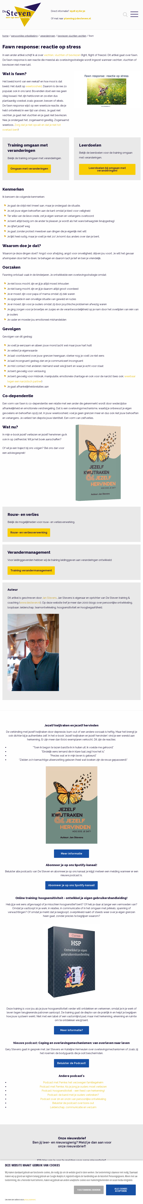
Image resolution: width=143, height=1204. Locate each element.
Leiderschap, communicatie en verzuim (73, 1107)
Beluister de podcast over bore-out (73, 1103)
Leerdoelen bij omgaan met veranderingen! (107, 169)
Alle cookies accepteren (121, 1189)
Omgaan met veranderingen (29, 168)
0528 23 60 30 (77, 11)
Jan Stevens (49, 597)
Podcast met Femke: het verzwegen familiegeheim (73, 1082)
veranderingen (47, 36)
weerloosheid (34, 86)
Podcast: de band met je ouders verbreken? (73, 1094)
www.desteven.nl (30, 602)
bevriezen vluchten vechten (72, 36)
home (5, 36)
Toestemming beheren (88, 1189)
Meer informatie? (71, 1030)
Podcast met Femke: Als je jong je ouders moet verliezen (73, 1086)
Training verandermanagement (31, 570)
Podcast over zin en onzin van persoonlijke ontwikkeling (73, 1099)
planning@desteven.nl (77, 18)
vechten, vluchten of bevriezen (62, 55)
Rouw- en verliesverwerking (28, 532)
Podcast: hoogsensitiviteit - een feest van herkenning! (73, 1090)
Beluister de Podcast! (71, 1063)
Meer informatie (71, 853)
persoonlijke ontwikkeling (24, 36)
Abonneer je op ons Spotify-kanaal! (71, 885)
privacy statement (30, 1199)
